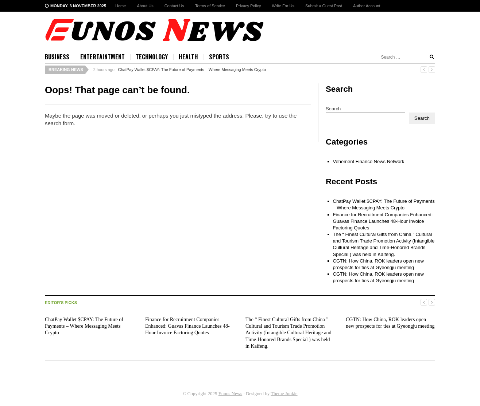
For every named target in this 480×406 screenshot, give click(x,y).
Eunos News (230, 393)
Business (57, 56)
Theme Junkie (284, 393)
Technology (152, 56)
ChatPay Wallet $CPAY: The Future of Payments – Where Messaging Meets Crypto (192, 69)
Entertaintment (102, 56)
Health (188, 56)
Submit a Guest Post (323, 6)
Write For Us (283, 6)
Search (333, 108)
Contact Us (174, 6)
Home (120, 6)
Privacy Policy (248, 6)
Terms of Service (210, 6)
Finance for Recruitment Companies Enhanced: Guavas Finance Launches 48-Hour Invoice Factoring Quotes (383, 221)
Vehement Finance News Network (368, 161)
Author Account (366, 6)
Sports (219, 56)
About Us (145, 6)
